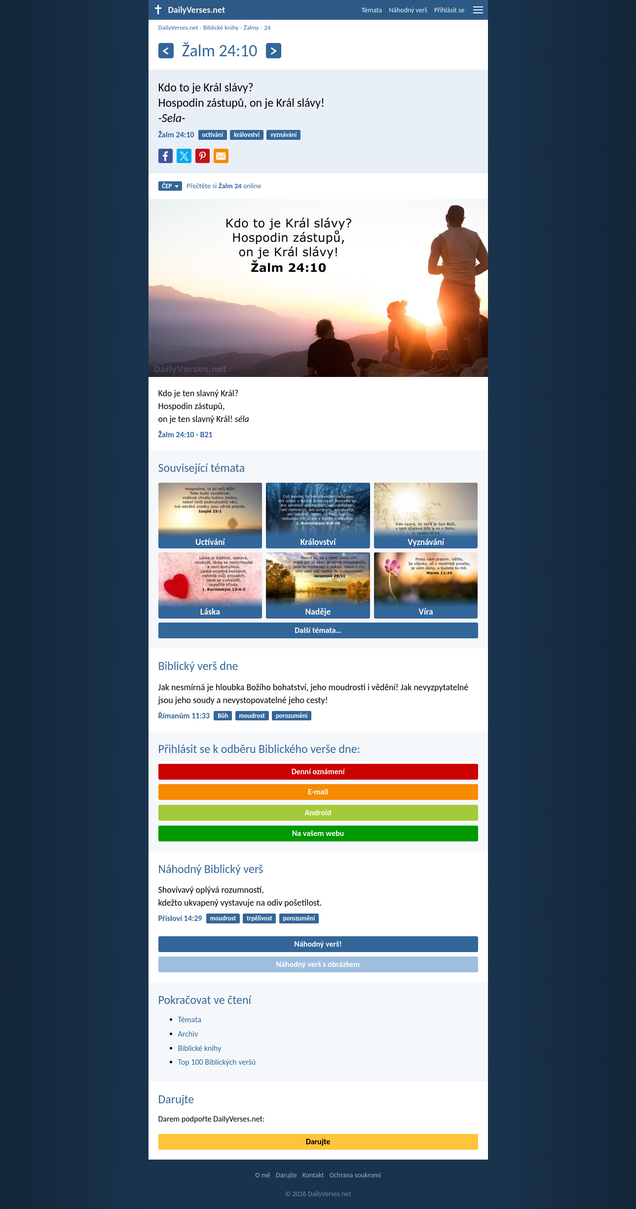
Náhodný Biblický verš (210, 869)
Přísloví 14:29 (180, 918)
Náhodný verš (408, 10)
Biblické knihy (220, 27)
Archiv (188, 1034)
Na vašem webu (318, 833)
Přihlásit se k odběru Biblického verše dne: (259, 749)
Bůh (223, 715)
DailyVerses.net (178, 27)
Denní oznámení (318, 771)
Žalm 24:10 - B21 (185, 434)
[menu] (478, 13)
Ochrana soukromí (355, 1175)
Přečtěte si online (224, 185)
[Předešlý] (166, 50)
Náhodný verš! (317, 944)
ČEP (170, 186)
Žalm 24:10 (176, 134)
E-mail (318, 791)
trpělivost (259, 918)
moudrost (252, 715)
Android (318, 812)
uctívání (213, 134)
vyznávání (283, 134)
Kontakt (313, 1175)
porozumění (292, 715)
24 (267, 27)
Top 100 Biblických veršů (217, 1062)
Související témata (201, 467)
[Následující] (273, 50)
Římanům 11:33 (184, 715)
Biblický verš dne (198, 666)
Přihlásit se (449, 10)
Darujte (176, 1099)
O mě (262, 1175)
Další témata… (318, 630)
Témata (372, 10)
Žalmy (251, 27)
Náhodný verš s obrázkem (318, 964)
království (247, 134)
